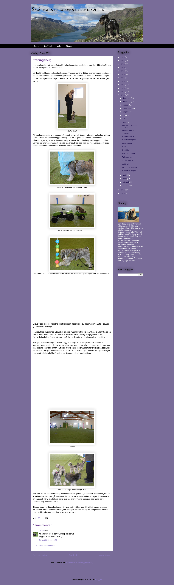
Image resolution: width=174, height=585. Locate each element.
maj (124, 122)
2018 (123, 74)
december (127, 98)
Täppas (69, 46)
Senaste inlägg (40, 555)
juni (124, 119)
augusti (126, 112)
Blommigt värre (128, 136)
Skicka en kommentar (45, 546)
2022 (123, 60)
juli (124, 115)
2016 (123, 81)
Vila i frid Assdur (128, 154)
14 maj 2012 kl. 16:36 (48, 540)
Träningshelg (127, 157)
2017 (123, 78)
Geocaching (127, 143)
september (127, 108)
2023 (123, 57)
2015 (123, 85)
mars (125, 179)
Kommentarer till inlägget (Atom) (79, 562)
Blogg (36, 46)
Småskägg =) (127, 160)
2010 (123, 193)
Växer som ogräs (129, 140)
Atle (59, 46)
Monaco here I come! (127, 132)
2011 (123, 190)
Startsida (73, 555)
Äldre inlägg (105, 555)
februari (126, 182)
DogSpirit (48, 46)
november (127, 101)
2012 (123, 95)
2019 (123, 71)
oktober (126, 105)
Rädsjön (125, 150)
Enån (124, 147)
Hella (41, 530)
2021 (123, 64)
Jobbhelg (125, 164)
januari (126, 185)
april (125, 175)
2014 (123, 88)
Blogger (98, 579)
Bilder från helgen (129, 171)
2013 (123, 92)
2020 (123, 67)
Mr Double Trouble (129, 167)
